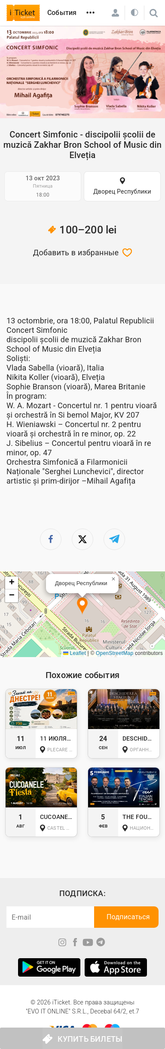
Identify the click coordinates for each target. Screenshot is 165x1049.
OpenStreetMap (114, 653)
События (61, 13)
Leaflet (74, 653)
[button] (82, 606)
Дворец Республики (122, 191)
